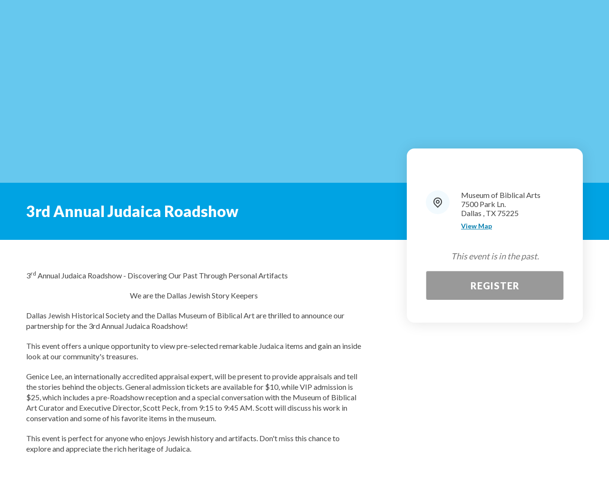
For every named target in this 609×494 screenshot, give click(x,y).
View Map (476, 226)
